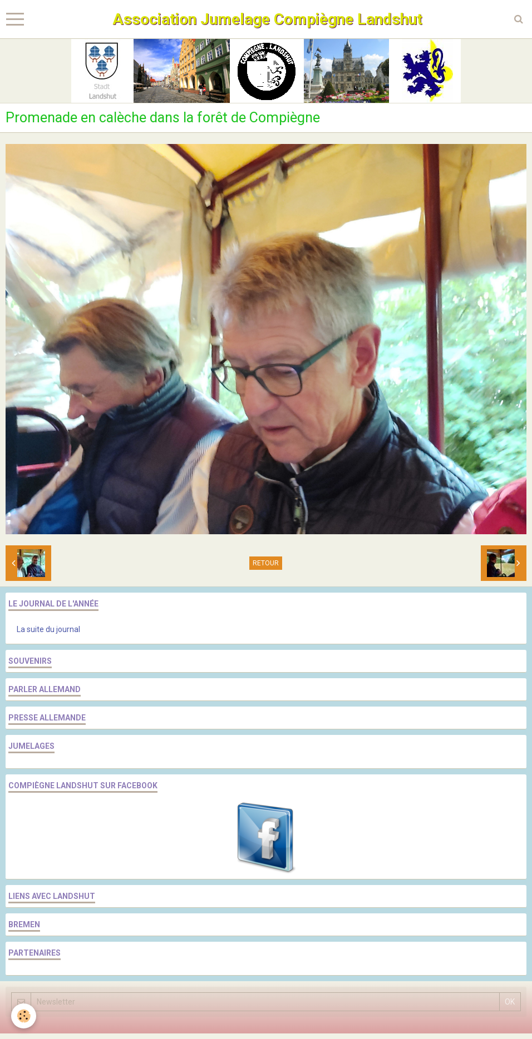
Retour (266, 563)
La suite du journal (48, 629)
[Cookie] (23, 1015)
